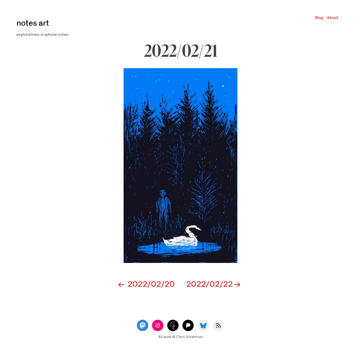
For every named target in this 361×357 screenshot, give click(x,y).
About (332, 18)
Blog (319, 18)
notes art (32, 23)
